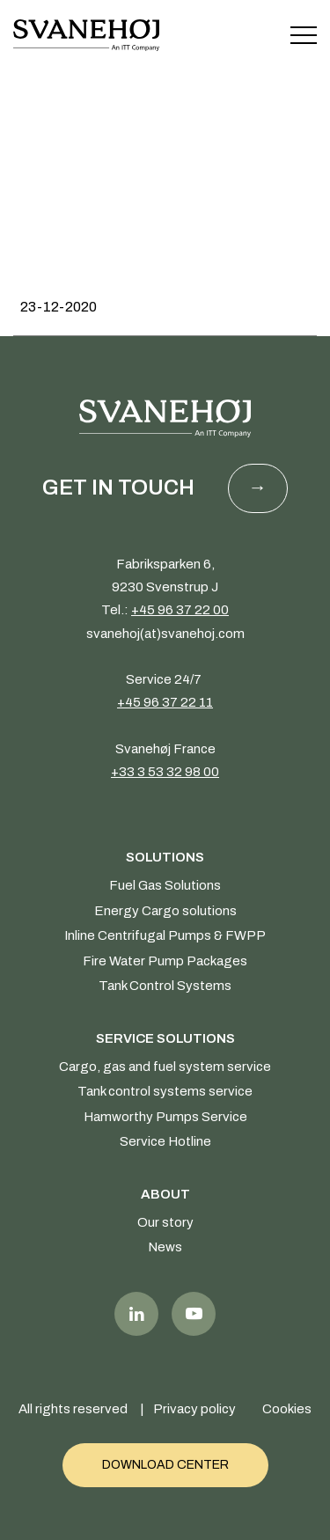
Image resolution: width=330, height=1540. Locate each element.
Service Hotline (165, 1141)
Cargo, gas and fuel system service (165, 1067)
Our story (165, 1222)
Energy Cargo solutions (165, 911)
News (165, 1247)
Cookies (287, 1409)
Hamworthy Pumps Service (165, 1117)
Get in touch (118, 487)
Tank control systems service (165, 1091)
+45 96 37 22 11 (165, 702)
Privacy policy (194, 1409)
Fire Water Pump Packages (165, 961)
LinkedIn (136, 1314)
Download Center (165, 1464)
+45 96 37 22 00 (180, 610)
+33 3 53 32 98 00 (165, 772)
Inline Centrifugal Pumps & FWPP (165, 935)
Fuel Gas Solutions (165, 885)
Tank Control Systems (165, 986)
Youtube (194, 1314)
